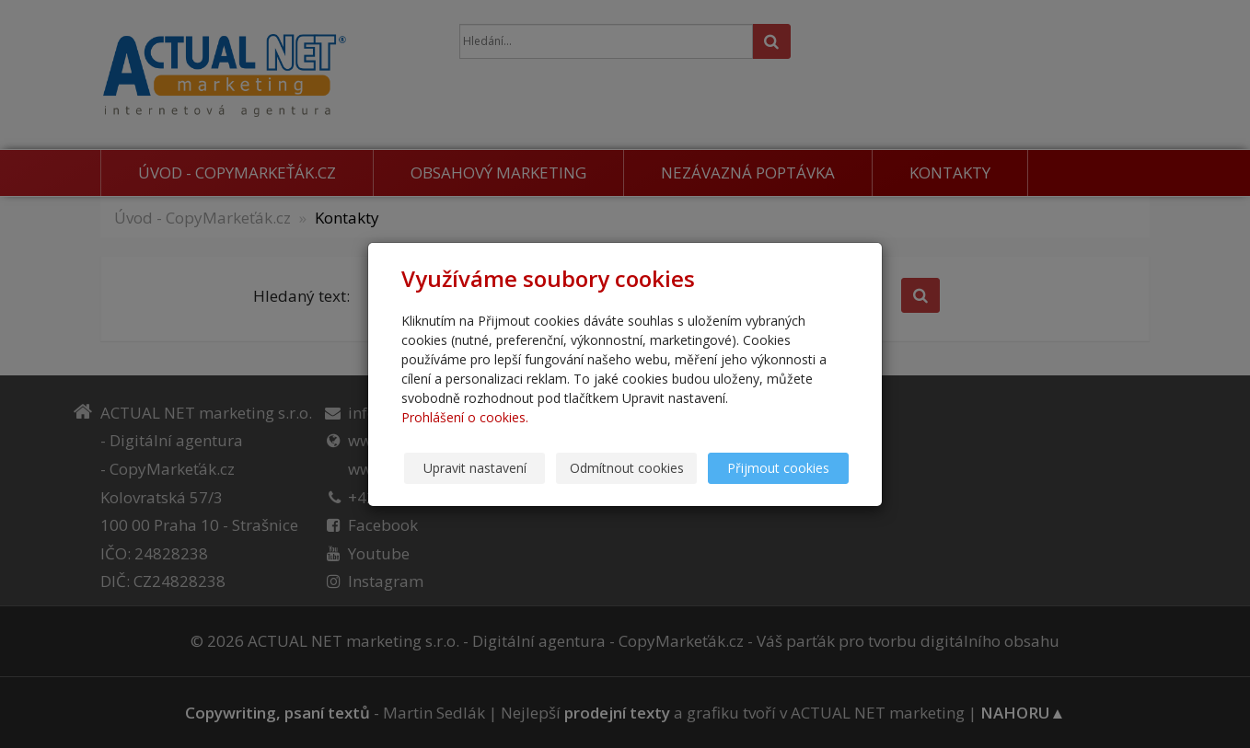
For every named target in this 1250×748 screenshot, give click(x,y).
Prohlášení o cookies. (464, 417)
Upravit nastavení (475, 468)
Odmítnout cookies (627, 468)
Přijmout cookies (778, 468)
